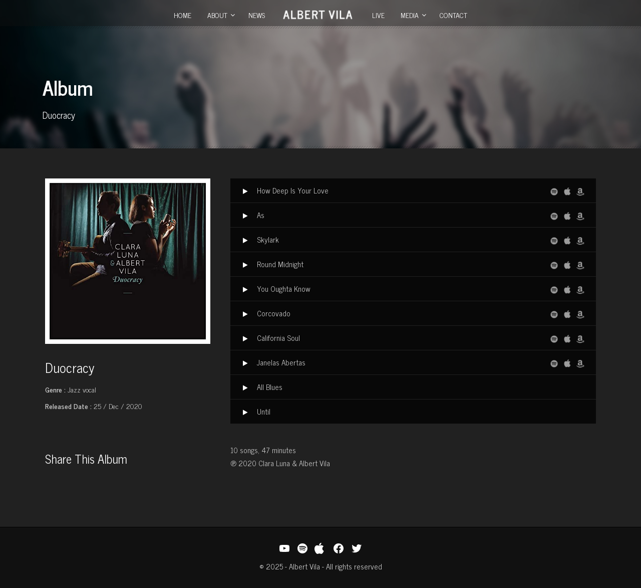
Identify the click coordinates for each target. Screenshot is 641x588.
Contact (453, 15)
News (256, 15)
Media (410, 15)
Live (378, 15)
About (217, 15)
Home (182, 15)
